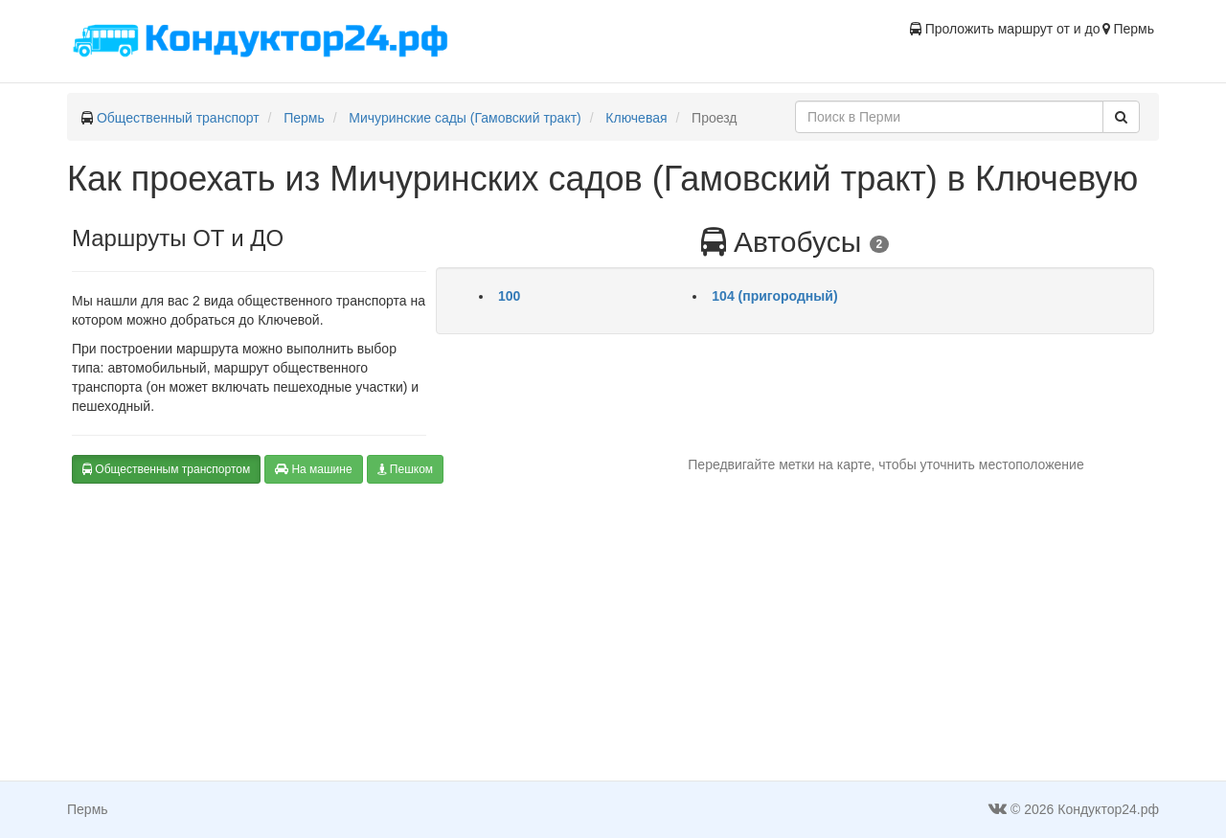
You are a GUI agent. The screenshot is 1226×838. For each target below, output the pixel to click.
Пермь (304, 117)
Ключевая (636, 117)
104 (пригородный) (774, 296)
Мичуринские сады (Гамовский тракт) (464, 117)
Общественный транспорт (178, 117)
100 (509, 296)
